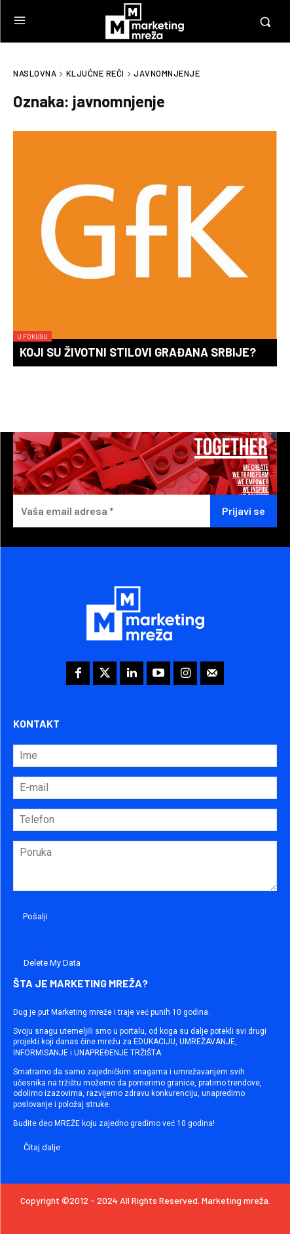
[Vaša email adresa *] (111, 511)
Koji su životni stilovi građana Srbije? (138, 352)
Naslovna (34, 73)
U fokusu (32, 336)
